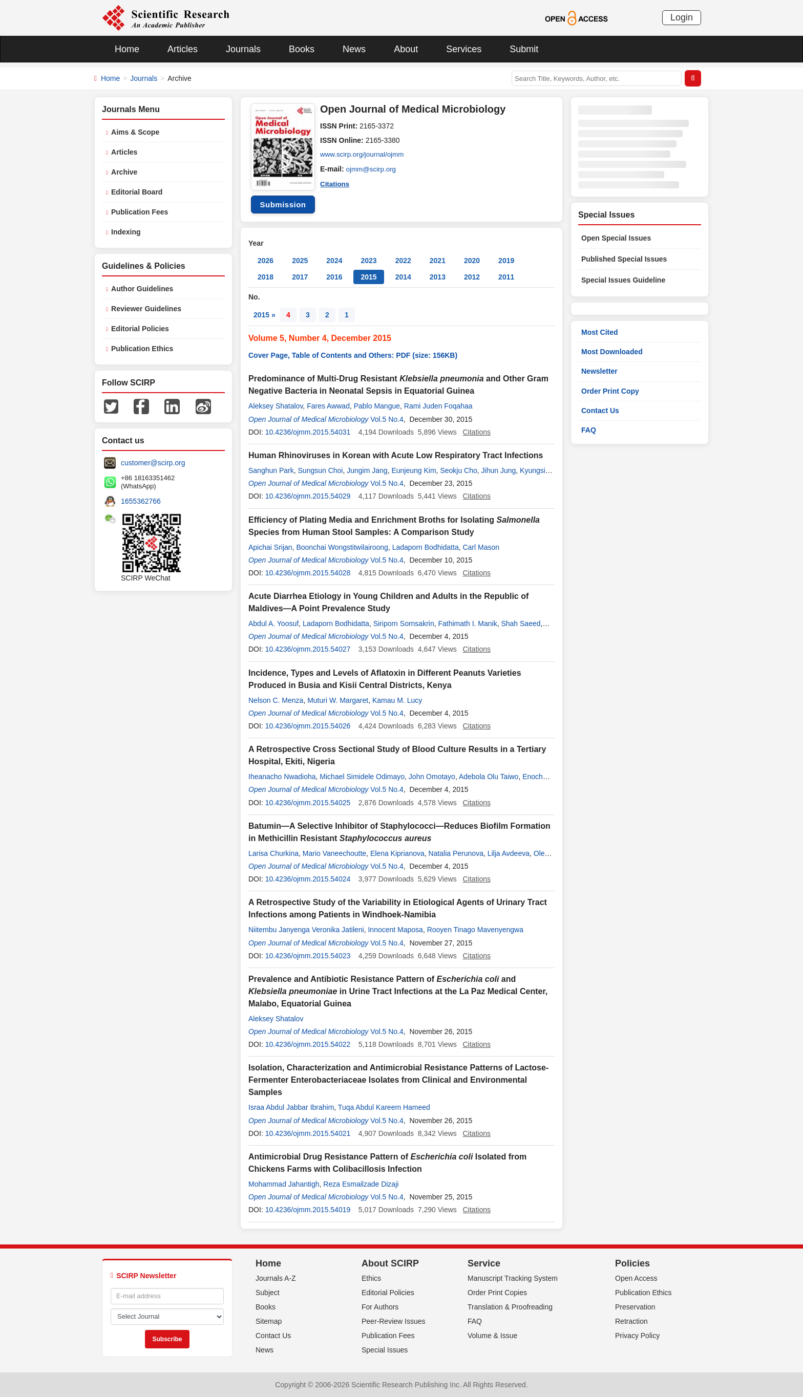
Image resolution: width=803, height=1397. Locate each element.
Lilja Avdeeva (509, 853)
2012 (472, 277)
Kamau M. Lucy (397, 700)
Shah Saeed (520, 623)
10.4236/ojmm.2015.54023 (308, 956)
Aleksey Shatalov (275, 406)
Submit (524, 49)
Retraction (631, 1321)
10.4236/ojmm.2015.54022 (308, 1044)
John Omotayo (432, 776)
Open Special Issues (616, 238)
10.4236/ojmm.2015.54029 (308, 496)
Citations (335, 183)
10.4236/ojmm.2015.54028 (308, 573)
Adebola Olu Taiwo (488, 776)
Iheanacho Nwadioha (282, 776)
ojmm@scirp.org (372, 169)
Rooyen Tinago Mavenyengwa (475, 930)
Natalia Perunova (456, 853)
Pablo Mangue (377, 406)
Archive (124, 172)
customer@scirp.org (153, 463)
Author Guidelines (142, 289)
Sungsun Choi (320, 470)
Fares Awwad (328, 406)
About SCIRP (390, 1263)
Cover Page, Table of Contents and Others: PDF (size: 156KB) (352, 355)
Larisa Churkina (273, 853)
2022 (403, 260)
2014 (403, 277)
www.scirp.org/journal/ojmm (364, 155)
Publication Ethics (142, 349)
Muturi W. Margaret (337, 700)
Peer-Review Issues (394, 1321)
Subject (268, 1292)
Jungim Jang (367, 470)
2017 (300, 277)
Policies (632, 1263)
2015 (368, 277)
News (354, 49)
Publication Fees (139, 212)
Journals (243, 49)
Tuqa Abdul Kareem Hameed (384, 1107)
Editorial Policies (140, 329)
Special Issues (385, 1350)
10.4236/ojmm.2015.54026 (308, 726)
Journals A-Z (276, 1278)
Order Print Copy (610, 391)
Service (484, 1263)
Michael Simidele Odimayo (362, 776)
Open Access (636, 1278)
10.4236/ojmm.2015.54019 (308, 1210)
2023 (368, 260)
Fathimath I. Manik (467, 623)
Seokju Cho (458, 470)
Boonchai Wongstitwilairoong (342, 547)
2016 (334, 277)
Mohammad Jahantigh (284, 1184)
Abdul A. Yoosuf (273, 623)
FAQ (588, 430)
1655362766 (141, 501)
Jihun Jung (498, 470)
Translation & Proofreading (510, 1307)
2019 (506, 260)
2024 (334, 260)
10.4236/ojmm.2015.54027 (308, 649)
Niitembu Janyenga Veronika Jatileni (306, 930)
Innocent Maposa (395, 930)
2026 (265, 260)
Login (681, 17)
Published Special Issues (624, 259)
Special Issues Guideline (623, 280)
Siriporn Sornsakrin (403, 623)
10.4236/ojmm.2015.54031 (308, 432)
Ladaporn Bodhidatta (425, 547)
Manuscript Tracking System (513, 1278)
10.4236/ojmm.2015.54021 (308, 1133)
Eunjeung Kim (413, 470)
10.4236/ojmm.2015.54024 (308, 879)
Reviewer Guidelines (146, 309)
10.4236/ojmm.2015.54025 (308, 803)
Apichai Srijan (270, 547)
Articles (182, 49)
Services (463, 49)
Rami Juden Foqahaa (438, 406)
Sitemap (269, 1321)
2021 (438, 260)
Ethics (371, 1278)
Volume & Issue (492, 1335)
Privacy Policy (637, 1335)
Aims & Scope (135, 132)
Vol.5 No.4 (387, 419)
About (406, 49)
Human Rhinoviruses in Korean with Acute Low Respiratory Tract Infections (395, 455)
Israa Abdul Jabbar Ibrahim (291, 1107)
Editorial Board (136, 192)
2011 (506, 277)
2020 (472, 260)
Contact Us (600, 410)
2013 (438, 277)
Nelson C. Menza (275, 700)
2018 (265, 277)
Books (301, 49)
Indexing (126, 232)
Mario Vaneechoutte (334, 853)
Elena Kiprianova (397, 853)
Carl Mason (480, 547)
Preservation (635, 1307)
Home (127, 49)
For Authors (380, 1307)
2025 (300, 260)
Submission (283, 204)
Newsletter (599, 371)
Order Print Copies (497, 1292)
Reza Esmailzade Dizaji (360, 1184)
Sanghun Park (271, 470)
